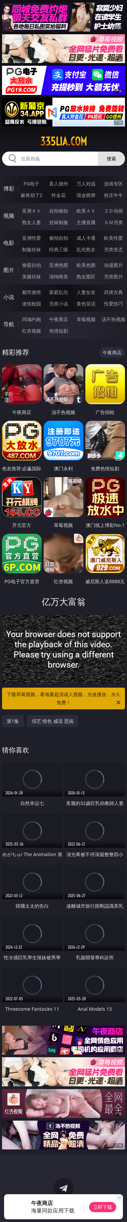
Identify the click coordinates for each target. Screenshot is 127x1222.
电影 (8, 243)
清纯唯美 (58, 276)
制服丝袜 (31, 249)
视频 (8, 215)
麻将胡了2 (31, 195)
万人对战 (86, 183)
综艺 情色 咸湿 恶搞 (52, 721)
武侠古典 (113, 292)
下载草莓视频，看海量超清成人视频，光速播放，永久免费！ (64, 699)
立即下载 (102, 1207)
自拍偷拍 (58, 211)
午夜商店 (58, 319)
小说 (8, 297)
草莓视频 (86, 319)
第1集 (13, 721)
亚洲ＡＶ (31, 211)
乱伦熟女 (86, 249)
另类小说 (58, 303)
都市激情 (31, 292)
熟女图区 (86, 276)
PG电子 (31, 183)
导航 (8, 324)
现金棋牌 (86, 195)
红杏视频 (31, 331)
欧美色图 (86, 265)
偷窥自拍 (31, 265)
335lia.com (63, 141)
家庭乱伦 (58, 292)
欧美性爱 (113, 238)
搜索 (111, 158)
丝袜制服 (58, 222)
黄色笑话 (86, 303)
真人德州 (58, 183)
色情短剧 (58, 331)
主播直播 (86, 222)
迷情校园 (31, 303)
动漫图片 (113, 265)
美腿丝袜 (31, 276)
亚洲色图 (58, 265)
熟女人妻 (31, 222)
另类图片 (113, 276)
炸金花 (58, 195)
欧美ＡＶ (86, 211)
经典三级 (58, 249)
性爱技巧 (113, 303)
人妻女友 (86, 292)
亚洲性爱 (31, 238)
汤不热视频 (113, 319)
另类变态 (113, 249)
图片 (8, 270)
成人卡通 (86, 238)
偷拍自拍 (58, 238)
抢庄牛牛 (113, 195)
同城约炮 (31, 319)
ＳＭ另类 (113, 222)
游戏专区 (113, 183)
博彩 (8, 188)
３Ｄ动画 (113, 211)
